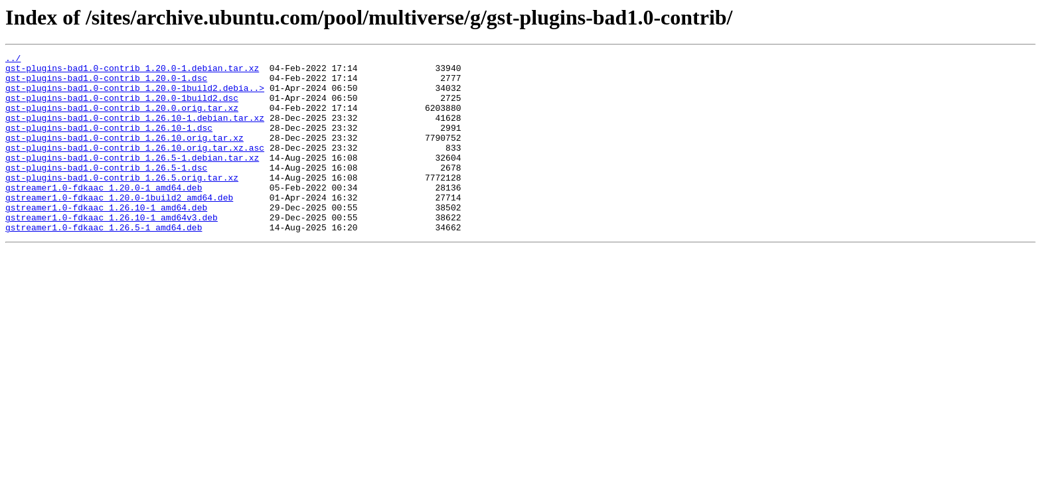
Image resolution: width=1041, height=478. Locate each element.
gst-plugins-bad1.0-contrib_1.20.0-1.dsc (106, 84)
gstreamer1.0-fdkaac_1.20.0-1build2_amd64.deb (119, 227)
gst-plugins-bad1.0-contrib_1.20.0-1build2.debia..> (134, 96)
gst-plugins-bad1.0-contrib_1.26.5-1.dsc (106, 191)
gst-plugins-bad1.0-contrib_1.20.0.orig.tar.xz (121, 119)
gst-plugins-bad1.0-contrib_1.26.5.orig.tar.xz (121, 203)
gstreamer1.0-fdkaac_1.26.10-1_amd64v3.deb (111, 251)
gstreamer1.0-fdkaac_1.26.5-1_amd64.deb (103, 263)
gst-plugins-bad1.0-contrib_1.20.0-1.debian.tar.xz (132, 72)
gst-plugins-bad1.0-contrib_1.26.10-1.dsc (108, 143)
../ (13, 60)
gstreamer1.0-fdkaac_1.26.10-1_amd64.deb (106, 239)
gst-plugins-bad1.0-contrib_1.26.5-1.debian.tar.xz (132, 179)
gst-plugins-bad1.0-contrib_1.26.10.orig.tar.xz (124, 155)
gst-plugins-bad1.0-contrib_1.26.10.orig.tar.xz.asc (134, 167)
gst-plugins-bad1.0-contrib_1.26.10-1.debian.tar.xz (134, 131)
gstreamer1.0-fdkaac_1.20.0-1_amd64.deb (103, 215)
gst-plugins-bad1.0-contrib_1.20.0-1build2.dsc (121, 108)
